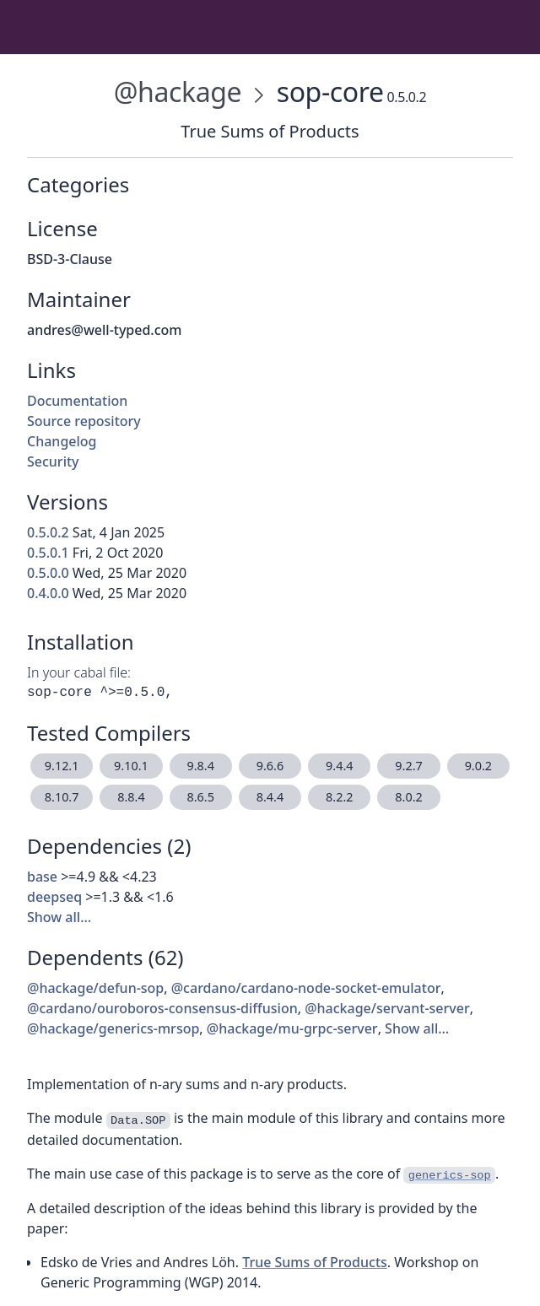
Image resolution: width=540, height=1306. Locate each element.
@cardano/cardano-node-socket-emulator (306, 988)
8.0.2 (408, 797)
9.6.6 (270, 766)
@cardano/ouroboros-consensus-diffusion (162, 1008)
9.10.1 (131, 766)
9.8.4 (199, 766)
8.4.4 (270, 797)
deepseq (54, 897)
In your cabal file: (79, 672)
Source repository (84, 421)
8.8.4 (130, 797)
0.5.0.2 (48, 532)
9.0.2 (478, 766)
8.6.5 (199, 797)
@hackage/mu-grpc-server (292, 1028)
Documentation (77, 400)
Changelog (62, 441)
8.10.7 (62, 797)
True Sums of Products (314, 1262)
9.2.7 (408, 766)
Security (53, 461)
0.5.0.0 (48, 573)
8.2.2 (339, 797)
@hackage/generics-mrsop (113, 1028)
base (42, 876)
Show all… (59, 917)
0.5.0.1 (48, 552)
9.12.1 (62, 766)
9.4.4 (339, 766)
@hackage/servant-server (387, 1008)
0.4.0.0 (48, 593)
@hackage (177, 91)
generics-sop (449, 1175)
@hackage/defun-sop (95, 988)
